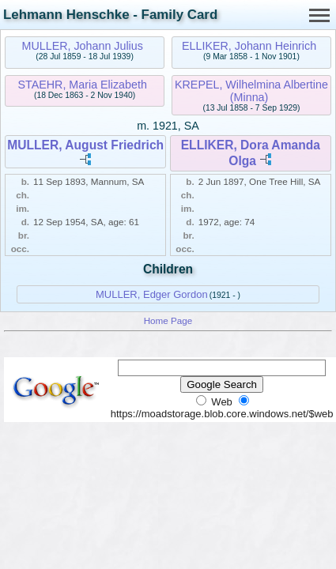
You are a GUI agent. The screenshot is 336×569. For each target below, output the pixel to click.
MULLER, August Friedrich (85, 145)
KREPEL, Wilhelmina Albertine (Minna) (251, 91)
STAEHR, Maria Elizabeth (81, 84)
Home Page (168, 320)
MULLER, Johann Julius (82, 46)
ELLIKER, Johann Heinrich (249, 46)
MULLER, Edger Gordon (152, 294)
